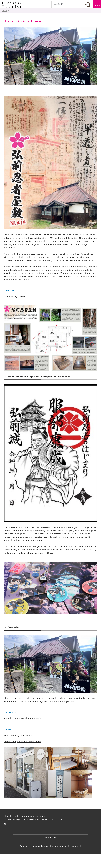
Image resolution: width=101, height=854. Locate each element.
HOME (4, 11)
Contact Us (50, 837)
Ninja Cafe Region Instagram (19, 735)
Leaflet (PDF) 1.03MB (15, 296)
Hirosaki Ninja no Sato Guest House (22, 741)
